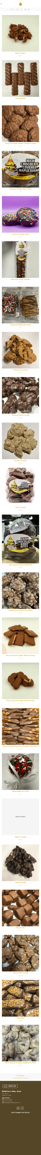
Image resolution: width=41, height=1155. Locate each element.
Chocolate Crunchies (20, 370)
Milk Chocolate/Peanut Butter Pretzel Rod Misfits (20, 746)
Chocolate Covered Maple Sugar (20, 189)
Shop (17, 9)
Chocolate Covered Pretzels (20, 279)
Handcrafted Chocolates (20, 1078)
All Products (20, 1075)
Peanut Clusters (20, 837)
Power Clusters (20, 882)
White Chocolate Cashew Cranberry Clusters (20, 1063)
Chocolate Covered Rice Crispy (20, 325)
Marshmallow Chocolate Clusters (20, 610)
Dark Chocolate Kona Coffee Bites (20, 565)
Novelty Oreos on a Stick (20, 791)
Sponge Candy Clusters (20, 973)
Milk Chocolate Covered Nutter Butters (20, 701)
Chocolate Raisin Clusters (20, 415)
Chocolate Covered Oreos (20, 234)
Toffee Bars (20, 1018)
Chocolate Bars (20, 98)
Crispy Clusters (20, 507)
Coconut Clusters (20, 461)
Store (12, 9)
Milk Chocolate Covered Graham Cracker (20, 655)
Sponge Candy (20, 928)
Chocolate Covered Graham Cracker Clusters (20, 143)
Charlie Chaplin (20, 53)
